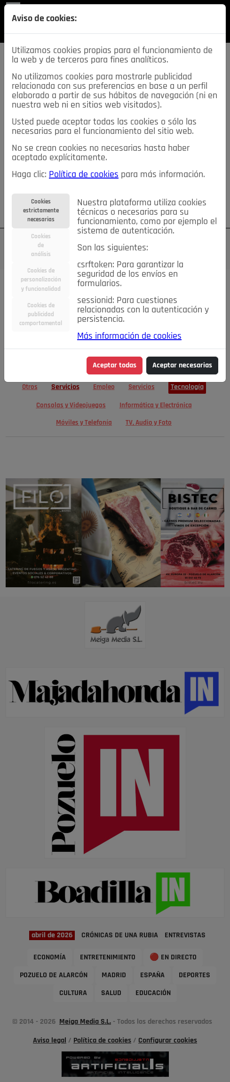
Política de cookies (84, 174)
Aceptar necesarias (182, 365)
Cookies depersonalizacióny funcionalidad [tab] (41, 280)
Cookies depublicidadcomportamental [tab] (40, 315)
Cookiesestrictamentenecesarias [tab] (41, 211)
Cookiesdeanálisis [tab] (41, 245)
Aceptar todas (114, 365)
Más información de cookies (129, 336)
